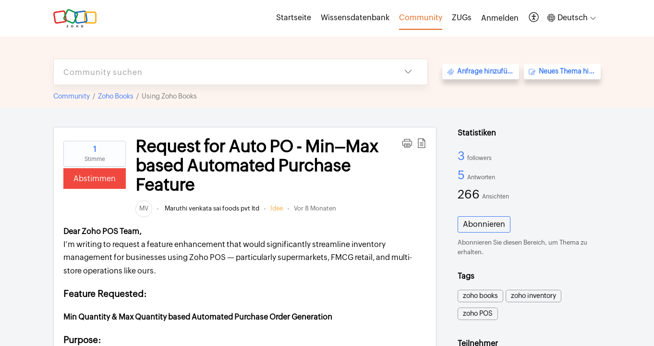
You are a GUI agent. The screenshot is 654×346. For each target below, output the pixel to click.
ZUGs (462, 17)
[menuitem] (499, 18)
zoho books (480, 295)
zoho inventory (533, 295)
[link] (143, 208)
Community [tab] (420, 17)
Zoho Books (115, 96)
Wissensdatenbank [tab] (355, 17)
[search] (221, 72)
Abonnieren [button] (484, 224)
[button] (534, 18)
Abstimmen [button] (94, 178)
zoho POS (478, 313)
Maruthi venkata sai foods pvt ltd (211, 208)
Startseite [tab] (293, 17)
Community (71, 96)
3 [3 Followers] (462, 155)
